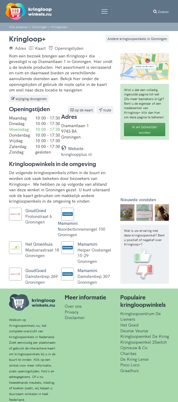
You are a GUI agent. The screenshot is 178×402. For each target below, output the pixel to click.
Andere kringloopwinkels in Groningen (137, 38)
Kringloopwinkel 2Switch (143, 342)
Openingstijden (66, 48)
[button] (124, 212)
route (105, 109)
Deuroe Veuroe (134, 330)
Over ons (73, 306)
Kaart (37, 48)
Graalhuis (129, 370)
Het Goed (129, 325)
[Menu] (104, 11)
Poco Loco (130, 364)
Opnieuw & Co (133, 347)
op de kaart (81, 109)
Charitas (128, 353)
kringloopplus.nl (76, 154)
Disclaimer (75, 317)
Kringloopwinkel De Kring (144, 336)
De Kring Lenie (134, 359)
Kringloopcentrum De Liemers (140, 316)
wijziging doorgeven (29, 98)
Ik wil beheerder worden (144, 129)
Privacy (72, 312)
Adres (17, 48)
